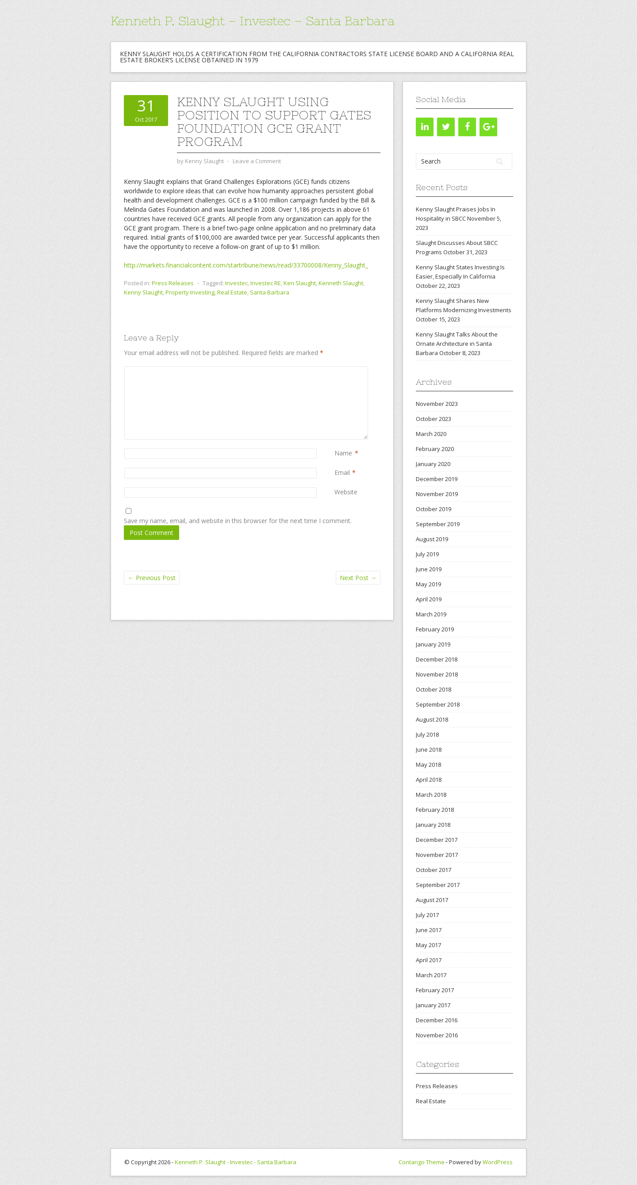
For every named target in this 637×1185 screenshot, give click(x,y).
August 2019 (432, 539)
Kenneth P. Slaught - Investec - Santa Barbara (235, 1162)
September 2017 (438, 885)
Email (342, 472)
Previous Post (152, 577)
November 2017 (437, 855)
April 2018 (428, 780)
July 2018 (427, 734)
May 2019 (428, 584)
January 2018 (433, 825)
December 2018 (436, 659)
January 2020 (433, 464)
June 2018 (428, 749)
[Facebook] (467, 127)
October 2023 (433, 419)
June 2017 (428, 930)
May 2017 (428, 945)
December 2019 (436, 479)
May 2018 (428, 764)
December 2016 (436, 1020)
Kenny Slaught (143, 292)
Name (343, 453)
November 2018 (437, 674)
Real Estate (232, 292)
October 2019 (433, 509)
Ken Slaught (300, 283)
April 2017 (428, 960)
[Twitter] (446, 127)
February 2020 (435, 449)
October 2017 (433, 870)
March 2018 (431, 795)
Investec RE (265, 283)
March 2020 (431, 434)
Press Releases (173, 283)
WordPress (498, 1162)
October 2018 (433, 689)
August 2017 (432, 900)
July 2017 (427, 915)
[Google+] (488, 127)
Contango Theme (422, 1162)
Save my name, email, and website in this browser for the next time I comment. (238, 520)
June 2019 (428, 569)
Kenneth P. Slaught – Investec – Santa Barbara (253, 21)
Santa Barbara (269, 292)
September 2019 (438, 524)
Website (345, 492)
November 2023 (437, 404)
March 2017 (431, 975)
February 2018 (435, 810)
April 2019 (428, 599)
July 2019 (427, 554)
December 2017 (436, 840)
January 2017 (433, 1005)
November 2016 (437, 1035)
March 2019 (431, 614)
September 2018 (438, 704)
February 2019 (435, 629)
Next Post (358, 577)
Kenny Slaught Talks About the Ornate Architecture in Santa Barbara (457, 343)
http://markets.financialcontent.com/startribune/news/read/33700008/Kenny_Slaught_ (246, 265)
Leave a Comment (257, 161)
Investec (236, 283)
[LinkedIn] (425, 127)
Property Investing (190, 292)
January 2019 (433, 644)
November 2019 (437, 494)
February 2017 (435, 990)
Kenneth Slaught (340, 283)
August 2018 (432, 719)
